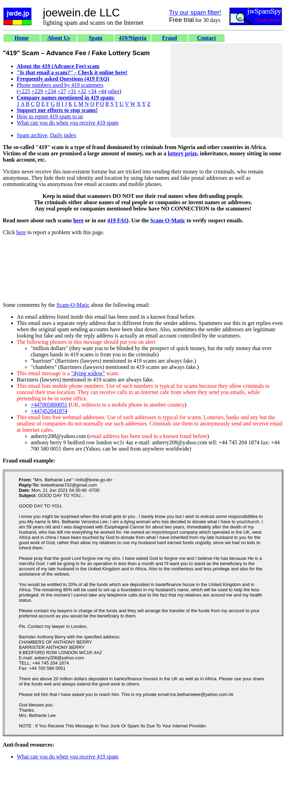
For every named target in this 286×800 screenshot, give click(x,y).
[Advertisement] (226, 90)
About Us (58, 38)
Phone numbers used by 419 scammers (60, 85)
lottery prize (182, 153)
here (78, 220)
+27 (61, 91)
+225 (24, 91)
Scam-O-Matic (167, 220)
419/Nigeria (132, 38)
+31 (71, 91)
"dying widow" (88, 373)
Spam (95, 38)
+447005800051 (49, 405)
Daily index (63, 135)
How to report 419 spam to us (50, 116)
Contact (206, 38)
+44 (102, 91)
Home (22, 38)
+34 (92, 91)
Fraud (169, 38)
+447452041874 (49, 411)
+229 (37, 91)
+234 (50, 91)
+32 (81, 91)
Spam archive (32, 135)
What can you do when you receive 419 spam (67, 123)
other (114, 91)
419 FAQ (118, 220)
